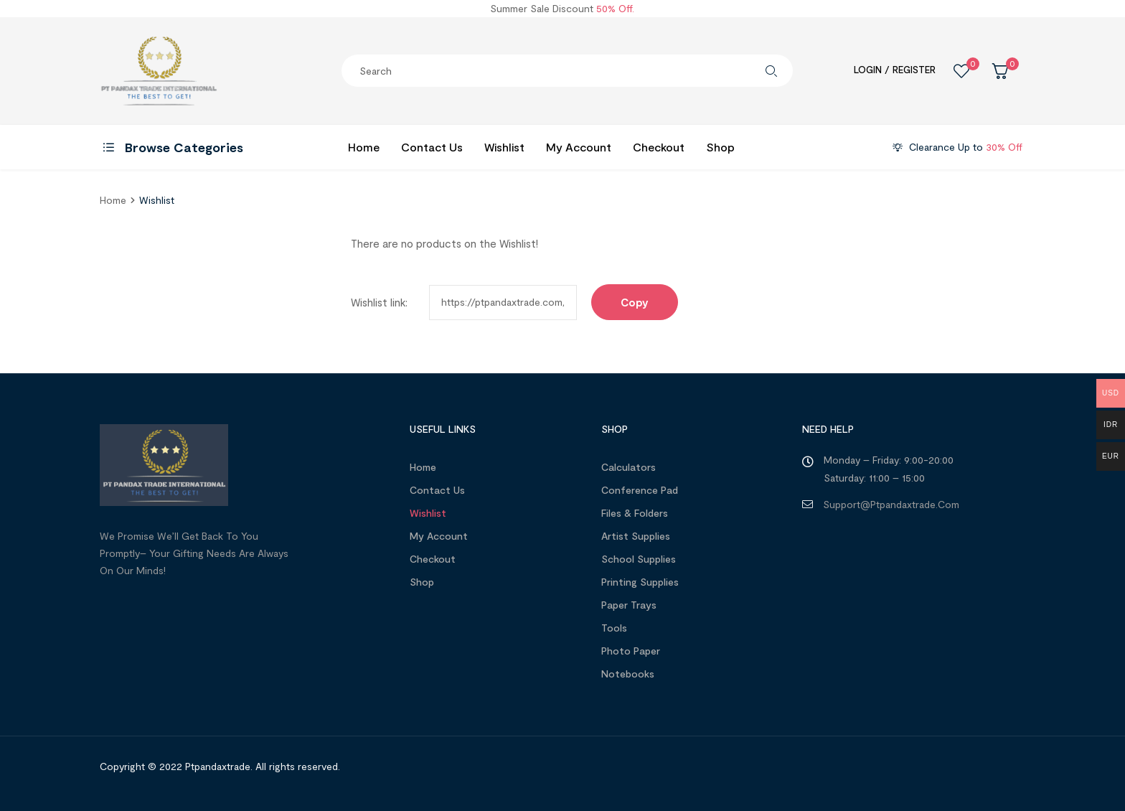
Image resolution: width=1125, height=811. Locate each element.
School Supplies (638, 559)
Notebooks (627, 673)
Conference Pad (639, 490)
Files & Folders (634, 513)
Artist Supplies (635, 536)
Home (423, 467)
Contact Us (437, 490)
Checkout (433, 559)
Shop (422, 582)
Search (771, 71)
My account (439, 536)
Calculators (628, 467)
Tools (614, 628)
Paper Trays (628, 605)
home (113, 200)
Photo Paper (630, 650)
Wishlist (428, 513)
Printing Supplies (640, 582)
